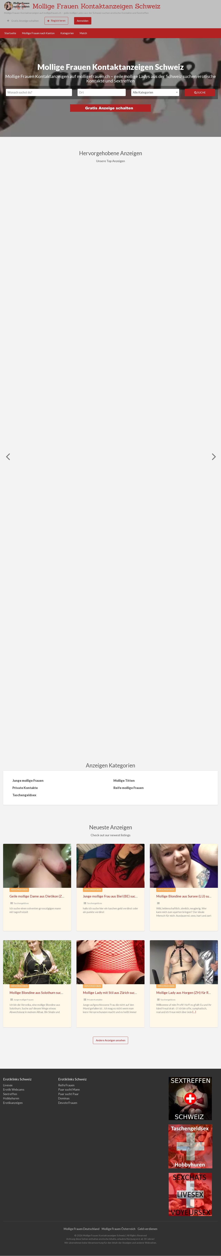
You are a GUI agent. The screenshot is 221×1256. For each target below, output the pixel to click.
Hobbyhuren (11, 1098)
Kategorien (67, 33)
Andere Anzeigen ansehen (110, 1040)
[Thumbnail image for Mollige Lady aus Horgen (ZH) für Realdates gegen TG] (184, 962)
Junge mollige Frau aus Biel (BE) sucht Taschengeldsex (123, 896)
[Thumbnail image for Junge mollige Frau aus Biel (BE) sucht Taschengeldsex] (110, 866)
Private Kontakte (94, 999)
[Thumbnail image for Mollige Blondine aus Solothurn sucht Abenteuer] (37, 962)
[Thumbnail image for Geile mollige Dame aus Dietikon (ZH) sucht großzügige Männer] (37, 866)
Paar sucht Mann (69, 1089)
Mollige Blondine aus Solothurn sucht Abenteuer (44, 993)
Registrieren (56, 20)
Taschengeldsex (21, 903)
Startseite (10, 33)
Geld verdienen (147, 1229)
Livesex (8, 1085)
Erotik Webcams (13, 1089)
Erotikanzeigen (13, 1103)
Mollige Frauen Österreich (118, 1229)
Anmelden (82, 20)
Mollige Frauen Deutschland (81, 1229)
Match (83, 33)
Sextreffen (10, 1094)
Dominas (64, 1098)
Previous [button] (7, 456)
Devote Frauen (67, 1103)
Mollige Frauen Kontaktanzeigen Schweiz (96, 6)
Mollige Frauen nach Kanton (38, 33)
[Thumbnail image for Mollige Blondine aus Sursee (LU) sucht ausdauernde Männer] (184, 866)
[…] (194, 1012)
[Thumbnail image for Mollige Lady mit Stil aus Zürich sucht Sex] (110, 962)
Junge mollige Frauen (23, 999)
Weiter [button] (213, 456)
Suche (200, 92)
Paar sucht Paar (68, 1094)
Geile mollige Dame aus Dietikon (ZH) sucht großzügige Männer (56, 896)
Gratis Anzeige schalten (23, 20)
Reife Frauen (66, 1085)
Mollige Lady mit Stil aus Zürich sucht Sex (113, 993)
